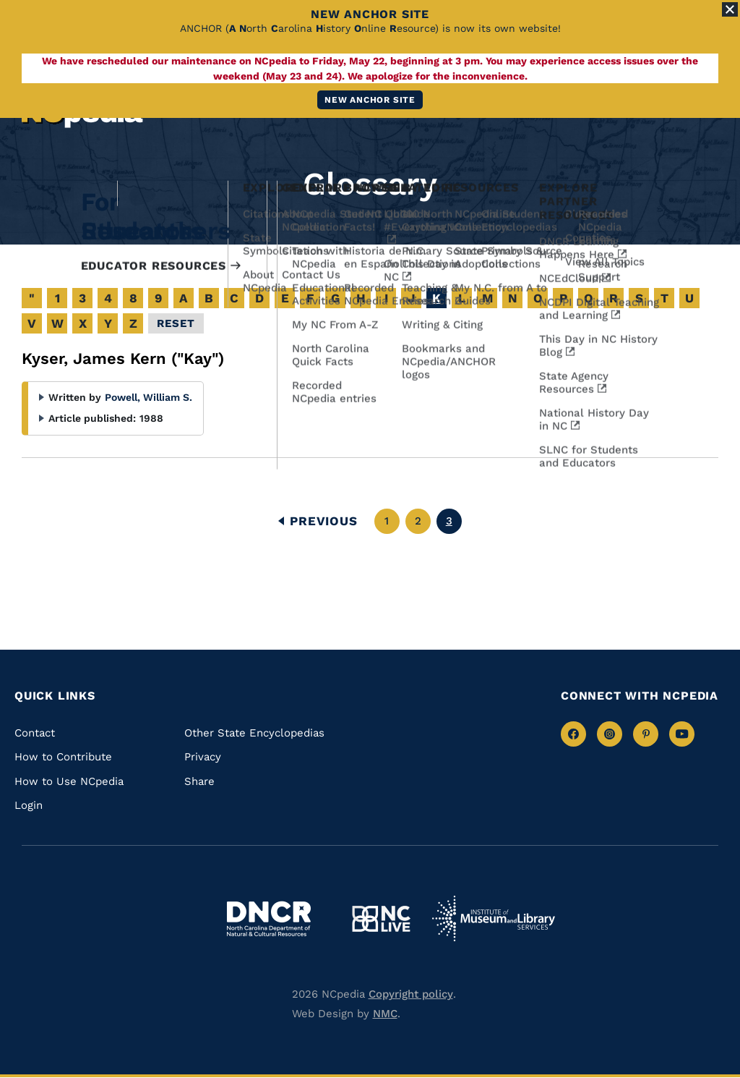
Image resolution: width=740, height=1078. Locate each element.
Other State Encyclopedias (254, 732)
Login (28, 805)
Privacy (202, 756)
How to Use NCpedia (69, 781)
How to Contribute (63, 756)
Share (199, 781)
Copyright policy (411, 994)
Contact (34, 732)
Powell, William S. (148, 397)
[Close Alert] (730, 9)
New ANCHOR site (370, 100)
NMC (385, 1013)
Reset (176, 323)
